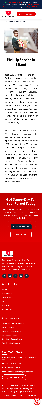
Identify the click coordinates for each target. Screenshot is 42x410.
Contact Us (7, 309)
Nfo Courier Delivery (10, 335)
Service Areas (7, 297)
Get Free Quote (26, 14)
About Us (6, 289)
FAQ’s (4, 301)
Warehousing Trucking (11, 343)
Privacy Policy (10, 395)
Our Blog (5, 305)
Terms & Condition (27, 395)
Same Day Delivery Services (13, 323)
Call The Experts (21, 234)
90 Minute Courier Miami (12, 339)
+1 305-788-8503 (16, 364)
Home (3, 21)
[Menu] (40, 14)
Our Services (7, 293)
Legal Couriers (8, 327)
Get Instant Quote (21, 227)
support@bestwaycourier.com (20, 371)
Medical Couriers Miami (11, 331)
